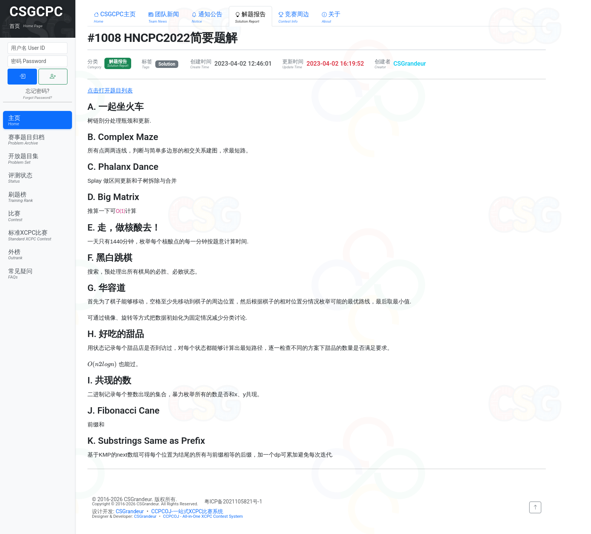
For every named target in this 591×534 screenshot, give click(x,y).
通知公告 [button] (207, 17)
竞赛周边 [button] (294, 17)
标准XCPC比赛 (37, 235)
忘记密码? (37, 93)
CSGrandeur (409, 63)
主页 (37, 120)
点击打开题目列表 (110, 90)
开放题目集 (37, 158)
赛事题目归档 (37, 140)
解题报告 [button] (250, 17)
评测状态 (37, 178)
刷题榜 (37, 197)
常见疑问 (37, 274)
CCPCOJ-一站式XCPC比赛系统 (187, 511)
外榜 (37, 254)
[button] (114, 16)
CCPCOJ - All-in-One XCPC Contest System (203, 516)
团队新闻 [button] (164, 17)
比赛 (37, 216)
